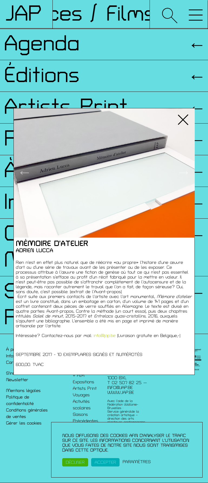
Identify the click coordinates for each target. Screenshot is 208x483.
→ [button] (183, 173)
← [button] (24, 173)
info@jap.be (104, 335)
